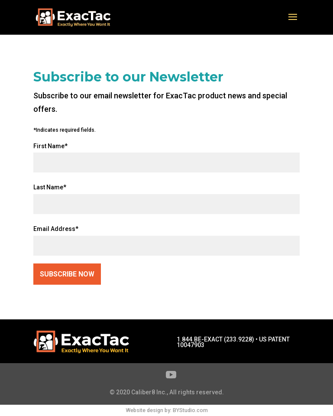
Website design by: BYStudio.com (167, 410)
